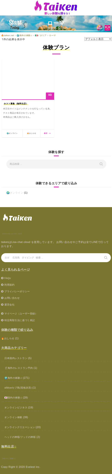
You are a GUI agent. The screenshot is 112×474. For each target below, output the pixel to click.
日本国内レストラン (16, 358)
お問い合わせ (12, 298)
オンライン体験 (13, 417)
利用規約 (9, 284)
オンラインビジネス (16, 407)
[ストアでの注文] (98, 39)
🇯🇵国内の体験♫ (13, 397)
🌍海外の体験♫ (13, 377)
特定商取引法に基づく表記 (20, 320)
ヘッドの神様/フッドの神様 (21, 437)
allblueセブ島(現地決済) (19, 387)
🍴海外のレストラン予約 (19, 368)
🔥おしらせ (8, 338)
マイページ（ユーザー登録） (22, 313)
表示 (47, 133)
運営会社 (9, 304)
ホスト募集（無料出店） (16, 103)
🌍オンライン (14, 192)
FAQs (7, 278)
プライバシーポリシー (18, 291)
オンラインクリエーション (20, 427)
